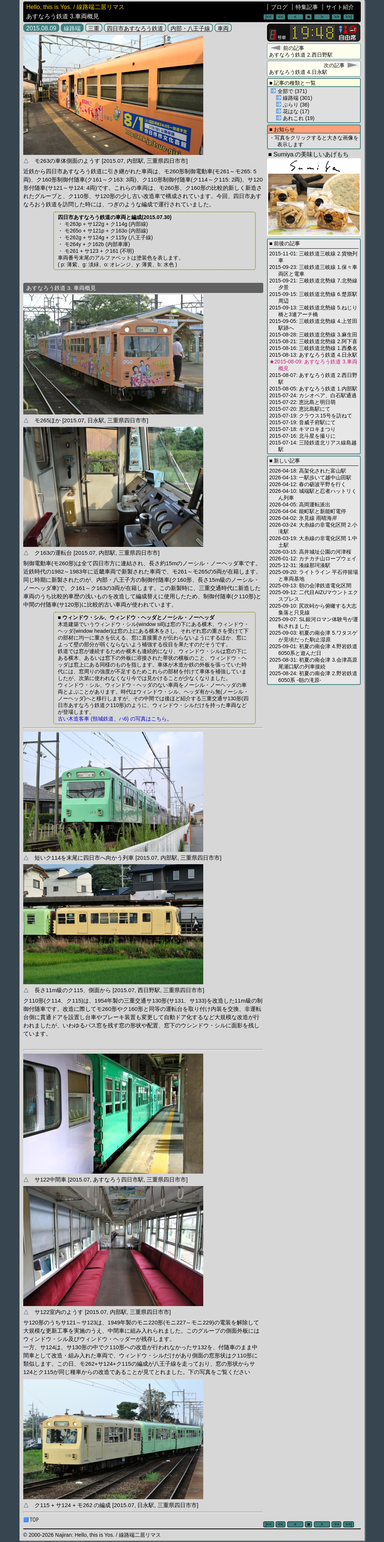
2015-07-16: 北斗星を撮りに (302, 436)
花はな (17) (292, 111)
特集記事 (307, 7)
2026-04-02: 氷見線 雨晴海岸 (303, 518)
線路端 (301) (294, 98)
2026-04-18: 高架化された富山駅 (307, 471)
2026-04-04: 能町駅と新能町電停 (307, 511)
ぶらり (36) (292, 105)
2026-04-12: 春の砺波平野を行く (307, 484)
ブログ (279, 7)
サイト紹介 (340, 7)
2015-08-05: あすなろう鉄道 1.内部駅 (313, 389)
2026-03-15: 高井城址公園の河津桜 (310, 552)
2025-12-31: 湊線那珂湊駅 (299, 565)
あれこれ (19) (295, 118)
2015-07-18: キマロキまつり (302, 429)
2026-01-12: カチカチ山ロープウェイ (313, 559)
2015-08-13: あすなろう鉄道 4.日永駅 (313, 355)
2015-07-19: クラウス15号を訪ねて (310, 416)
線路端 (72, 28)
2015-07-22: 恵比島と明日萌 (302, 402)
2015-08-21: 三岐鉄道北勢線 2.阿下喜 (313, 341)
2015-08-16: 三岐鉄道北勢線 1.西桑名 (313, 348)
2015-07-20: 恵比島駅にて (299, 409)
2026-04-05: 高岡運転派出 (299, 504)
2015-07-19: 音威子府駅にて (302, 422)
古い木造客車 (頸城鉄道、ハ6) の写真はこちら (112, 719)
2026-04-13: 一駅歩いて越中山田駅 (310, 477)
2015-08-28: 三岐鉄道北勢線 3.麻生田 (313, 335)
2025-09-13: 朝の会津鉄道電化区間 (310, 586)
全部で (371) (289, 91)
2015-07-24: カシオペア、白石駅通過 (313, 395)
